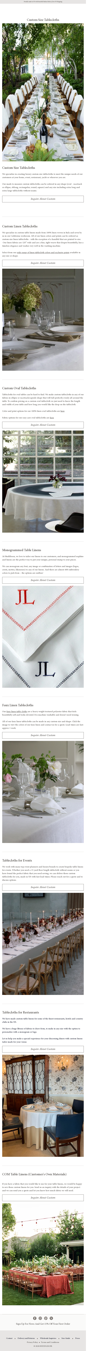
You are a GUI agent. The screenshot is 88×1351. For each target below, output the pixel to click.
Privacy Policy (32, 1342)
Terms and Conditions (50, 1342)
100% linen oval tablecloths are (48, 411)
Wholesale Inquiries (48, 1338)
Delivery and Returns (26, 1338)
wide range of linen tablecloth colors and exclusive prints (43, 253)
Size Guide (66, 1338)
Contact (9, 1338)
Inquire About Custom (43, 199)
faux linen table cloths (16, 712)
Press (77, 1338)
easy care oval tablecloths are (38, 418)
